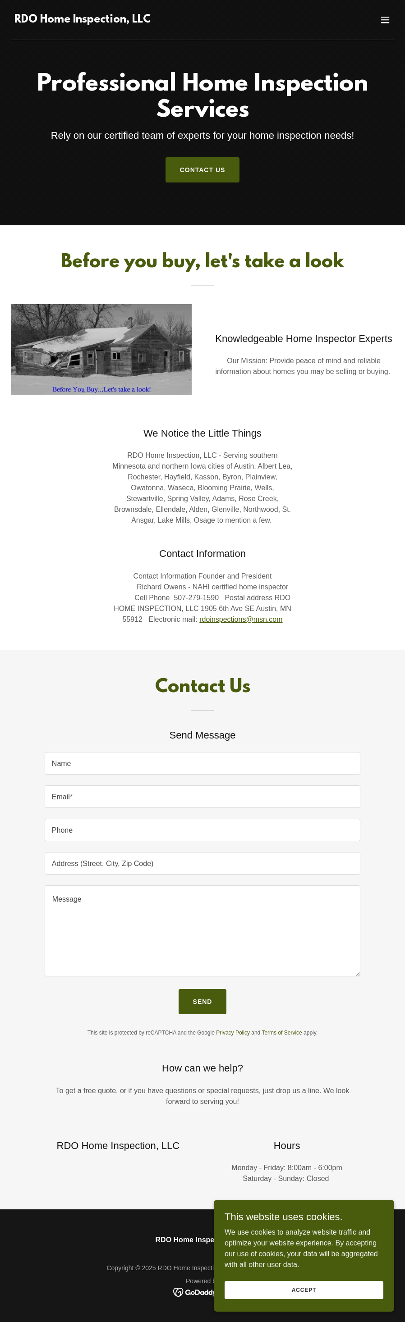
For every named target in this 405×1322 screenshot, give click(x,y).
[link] (82, 20)
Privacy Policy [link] (233, 1033)
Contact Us (203, 169)
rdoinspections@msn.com (240, 619)
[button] (385, 20)
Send (202, 1001)
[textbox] (202, 763)
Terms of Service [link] (282, 1033)
